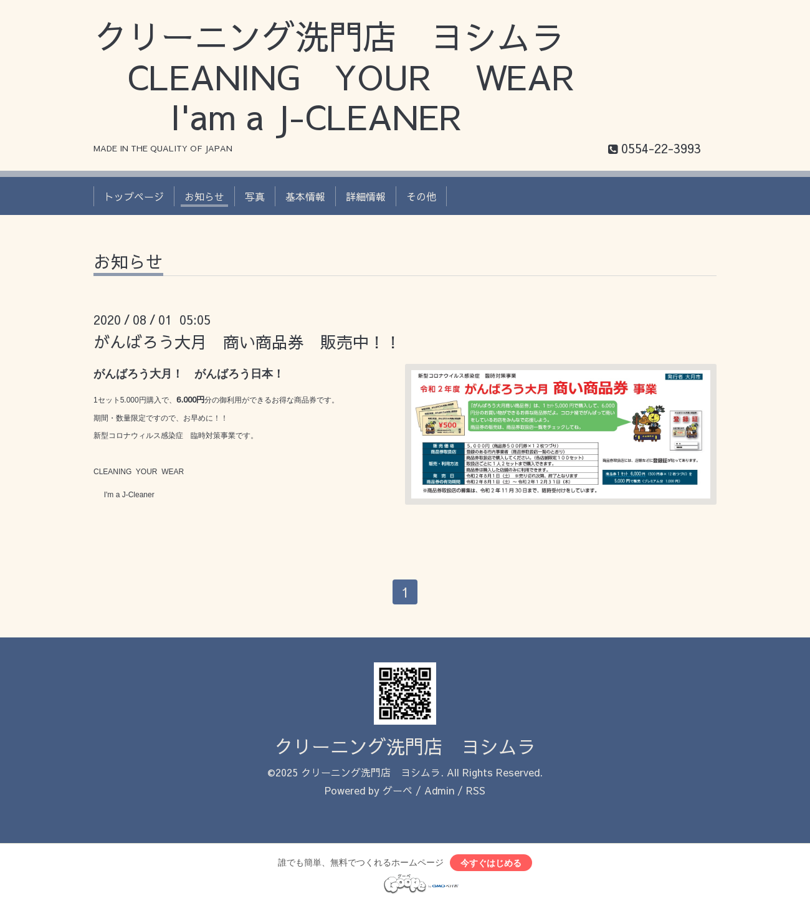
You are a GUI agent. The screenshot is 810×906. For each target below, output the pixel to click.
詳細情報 (366, 196)
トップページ (134, 196)
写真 (255, 196)
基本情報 (305, 196)
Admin (439, 790)
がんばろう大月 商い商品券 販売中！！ (247, 341)
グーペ (397, 790)
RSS (475, 790)
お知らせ (204, 196)
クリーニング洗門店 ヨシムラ (405, 746)
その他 (421, 196)
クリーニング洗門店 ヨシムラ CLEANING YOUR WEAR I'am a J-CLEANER (351, 76)
